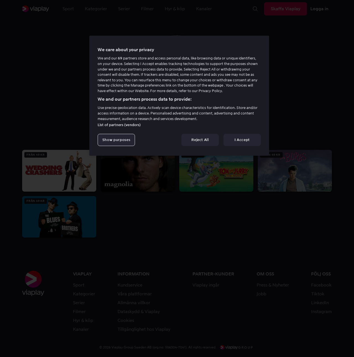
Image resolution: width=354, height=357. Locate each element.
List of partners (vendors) (119, 125)
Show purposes (116, 140)
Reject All (200, 140)
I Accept (242, 140)
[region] (179, 96)
